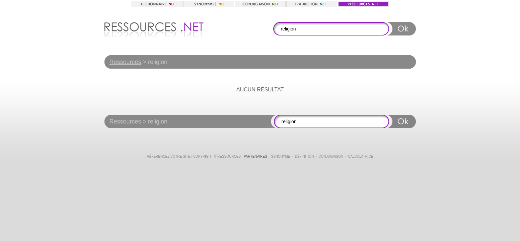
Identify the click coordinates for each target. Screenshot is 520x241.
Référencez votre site (168, 156)
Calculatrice (360, 156)
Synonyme (280, 156)
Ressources (125, 62)
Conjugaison (331, 156)
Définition (304, 156)
